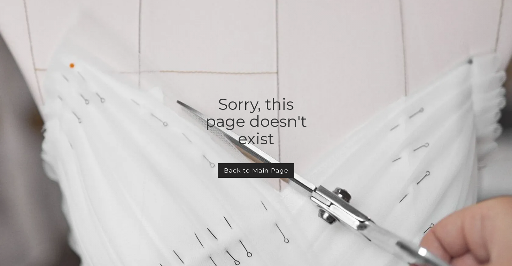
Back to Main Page (256, 170)
